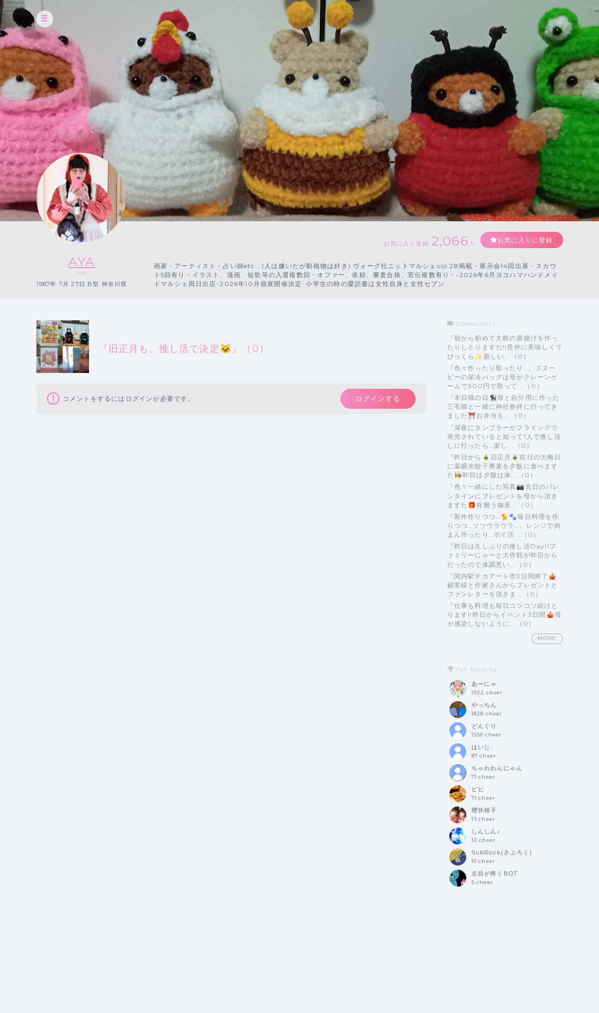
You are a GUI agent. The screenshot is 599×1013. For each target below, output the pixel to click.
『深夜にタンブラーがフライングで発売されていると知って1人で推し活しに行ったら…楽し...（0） (504, 436)
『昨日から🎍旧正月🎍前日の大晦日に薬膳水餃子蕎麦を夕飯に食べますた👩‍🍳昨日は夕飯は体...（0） (504, 466)
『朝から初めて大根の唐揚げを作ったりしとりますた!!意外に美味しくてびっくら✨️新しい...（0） (505, 347)
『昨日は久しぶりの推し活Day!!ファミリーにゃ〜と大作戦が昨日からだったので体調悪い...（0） (502, 555)
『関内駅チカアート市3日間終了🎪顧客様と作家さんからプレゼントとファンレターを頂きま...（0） (502, 585)
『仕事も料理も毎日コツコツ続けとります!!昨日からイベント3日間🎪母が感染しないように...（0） (504, 614)
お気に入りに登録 (525, 240)
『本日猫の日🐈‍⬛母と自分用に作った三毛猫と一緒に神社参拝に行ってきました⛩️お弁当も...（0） (503, 406)
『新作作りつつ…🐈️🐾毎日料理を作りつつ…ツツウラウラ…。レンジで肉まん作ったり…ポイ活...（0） (504, 525)
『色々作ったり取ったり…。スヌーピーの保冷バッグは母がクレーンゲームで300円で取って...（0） (502, 377)
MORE (547, 638)
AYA (81, 261)
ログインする (377, 399)
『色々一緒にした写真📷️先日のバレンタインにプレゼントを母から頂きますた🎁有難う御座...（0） (503, 495)
